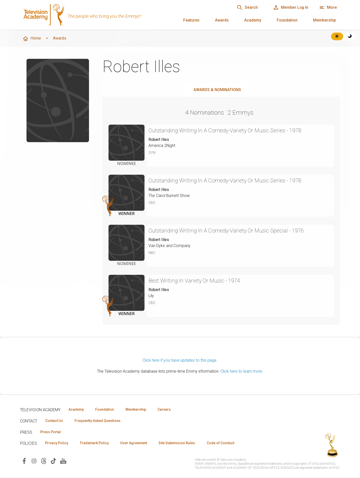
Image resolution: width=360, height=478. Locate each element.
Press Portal (50, 432)
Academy (252, 20)
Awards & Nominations (217, 89)
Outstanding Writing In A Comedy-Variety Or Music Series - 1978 (225, 130)
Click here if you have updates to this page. (180, 360)
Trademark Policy (94, 443)
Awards (222, 20)
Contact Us (54, 421)
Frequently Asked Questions (97, 421)
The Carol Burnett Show (169, 195)
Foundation (287, 20)
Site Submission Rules (178, 443)
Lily (151, 295)
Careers (165, 409)
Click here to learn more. (241, 371)
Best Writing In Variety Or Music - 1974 (194, 281)
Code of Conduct (222, 443)
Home (31, 39)
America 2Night (162, 145)
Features (191, 20)
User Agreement (134, 443)
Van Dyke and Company (169, 245)
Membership (324, 20)
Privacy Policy (56, 443)
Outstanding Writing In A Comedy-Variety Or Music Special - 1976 (226, 230)
